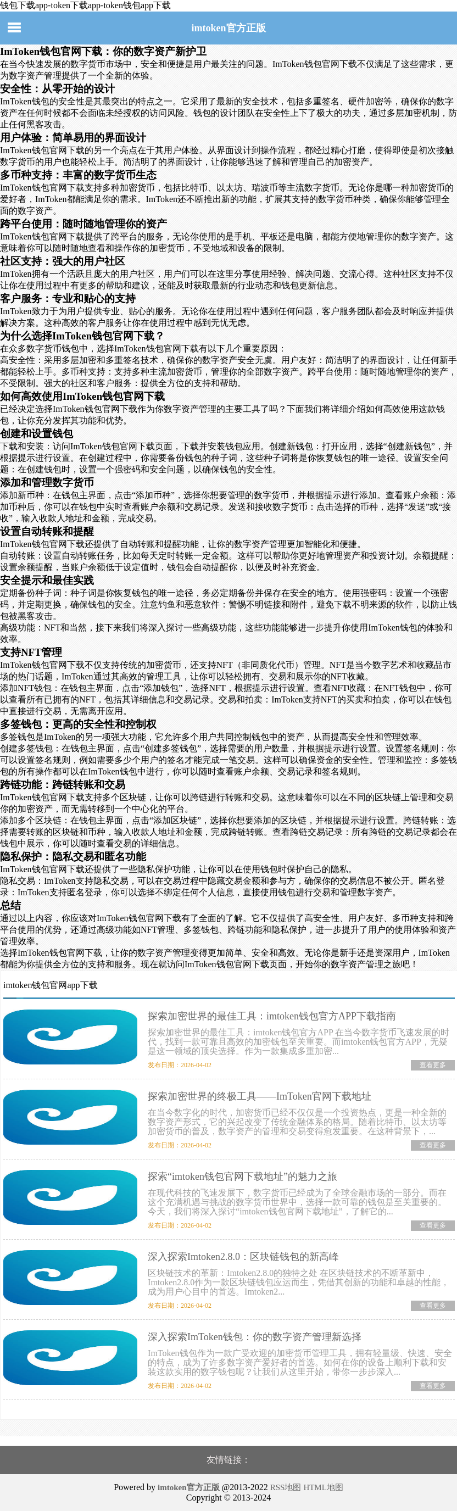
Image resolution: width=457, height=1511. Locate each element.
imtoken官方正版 (229, 28)
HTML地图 (323, 1487)
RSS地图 (286, 1487)
